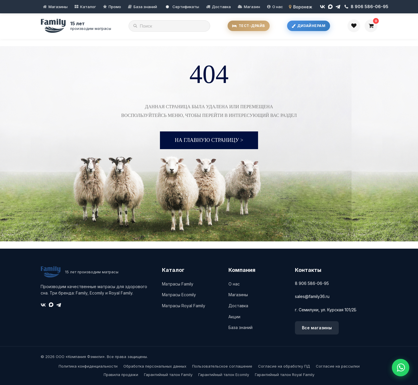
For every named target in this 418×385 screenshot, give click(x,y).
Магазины (58, 6)
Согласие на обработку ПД (284, 366)
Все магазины (317, 327)
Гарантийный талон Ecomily (223, 374)
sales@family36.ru (312, 296)
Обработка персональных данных (154, 366)
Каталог (88, 6)
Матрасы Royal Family (183, 305)
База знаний (145, 6)
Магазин (252, 6)
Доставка (221, 6)
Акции (234, 316)
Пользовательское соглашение (222, 366)
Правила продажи (121, 374)
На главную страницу (209, 140)
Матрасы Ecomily (179, 294)
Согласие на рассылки (338, 366)
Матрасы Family (177, 283)
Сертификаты (182, 6)
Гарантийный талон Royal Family (284, 374)
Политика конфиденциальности (88, 366)
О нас (277, 6)
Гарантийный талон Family (168, 374)
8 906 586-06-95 (312, 283)
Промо (115, 6)
